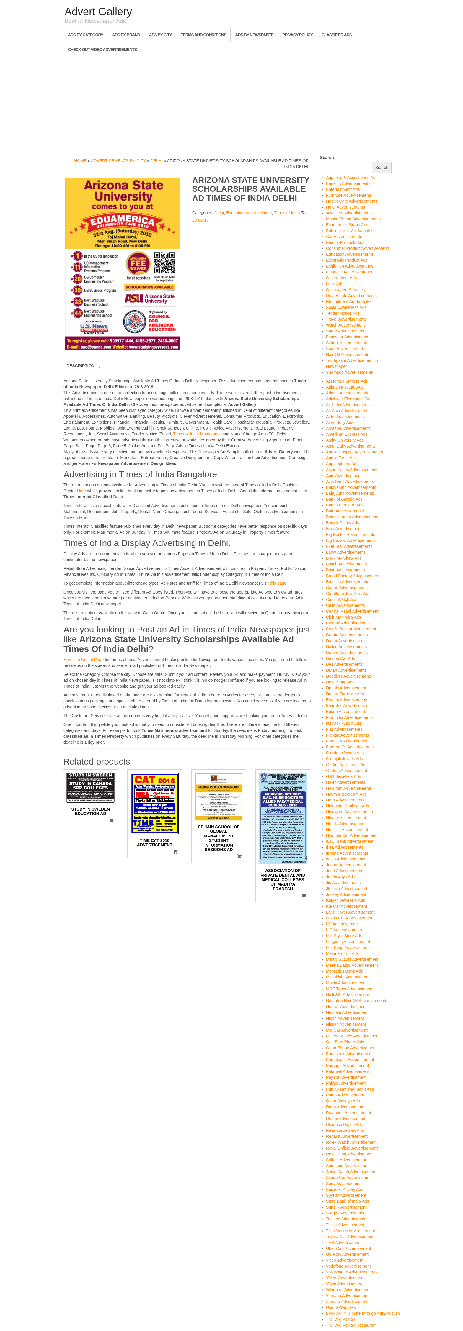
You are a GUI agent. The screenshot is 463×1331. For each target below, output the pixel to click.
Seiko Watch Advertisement (351, 1171)
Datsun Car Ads (340, 658)
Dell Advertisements (344, 664)
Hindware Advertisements (349, 811)
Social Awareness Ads (346, 307)
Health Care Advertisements (351, 201)
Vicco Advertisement (344, 1260)
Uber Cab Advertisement (348, 1248)
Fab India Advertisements (349, 717)
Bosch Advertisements (346, 564)
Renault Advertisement (347, 1136)
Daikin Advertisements (346, 646)
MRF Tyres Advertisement (350, 988)
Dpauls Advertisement (346, 688)
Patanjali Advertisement (347, 1071)
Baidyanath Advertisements (351, 487)
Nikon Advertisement (345, 1018)
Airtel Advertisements (345, 416)
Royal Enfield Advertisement (352, 1148)
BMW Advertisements (346, 552)
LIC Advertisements (344, 929)
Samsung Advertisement (348, 1165)
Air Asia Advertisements (347, 410)
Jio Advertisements (343, 882)
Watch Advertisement (345, 325)
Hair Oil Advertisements (347, 354)
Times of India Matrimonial (197, 434)
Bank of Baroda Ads (344, 499)
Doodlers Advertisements (349, 676)
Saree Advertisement (345, 331)
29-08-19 (200, 220)
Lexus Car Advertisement (349, 918)
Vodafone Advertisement (348, 1266)
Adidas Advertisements (347, 393)
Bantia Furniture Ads (344, 505)
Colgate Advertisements (348, 623)
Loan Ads (334, 283)
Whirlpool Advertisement (348, 1289)
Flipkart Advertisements (347, 735)
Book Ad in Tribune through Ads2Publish (363, 1313)
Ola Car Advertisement (347, 1030)
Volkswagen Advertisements (351, 1272)
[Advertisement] (231, 104)
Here (81, 491)
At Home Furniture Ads (347, 381)
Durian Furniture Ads (345, 693)
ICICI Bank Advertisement (349, 841)
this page (278, 583)
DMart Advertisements (346, 670)
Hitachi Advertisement (346, 817)
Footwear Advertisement (348, 337)
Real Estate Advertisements (351, 295)
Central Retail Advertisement (352, 611)
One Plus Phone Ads (345, 1042)
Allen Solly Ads (339, 422)
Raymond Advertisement (348, 1112)
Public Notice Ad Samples (349, 230)
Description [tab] (80, 365)
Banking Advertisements (348, 183)
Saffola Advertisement (346, 1160)
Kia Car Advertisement (346, 906)
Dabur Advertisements (346, 640)
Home (80, 160)
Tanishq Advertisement (347, 1219)
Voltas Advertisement (345, 1278)
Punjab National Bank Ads (350, 1089)
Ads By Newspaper (254, 34)
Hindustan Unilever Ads (347, 806)
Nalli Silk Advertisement (347, 994)
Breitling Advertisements (348, 581)
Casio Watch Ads (341, 599)
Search (327, 157)
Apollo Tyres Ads (341, 457)
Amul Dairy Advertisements (351, 446)
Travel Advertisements (346, 319)
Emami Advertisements (347, 699)
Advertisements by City (118, 160)
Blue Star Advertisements (349, 546)
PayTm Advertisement (346, 1077)
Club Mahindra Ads (343, 617)
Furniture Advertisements (349, 195)
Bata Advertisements (345, 511)
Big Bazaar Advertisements (351, 540)
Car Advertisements (344, 236)
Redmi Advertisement (345, 1118)
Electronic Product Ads (347, 260)
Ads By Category (85, 34)
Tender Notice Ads (343, 313)
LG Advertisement (342, 924)
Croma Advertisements (347, 634)
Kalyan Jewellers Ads (345, 900)
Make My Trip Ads (342, 953)
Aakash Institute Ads (344, 387)
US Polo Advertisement (347, 1254)
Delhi (157, 160)
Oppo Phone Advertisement (351, 1047)
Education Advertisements (350, 254)
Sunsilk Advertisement (346, 1207)
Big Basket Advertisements (350, 534)
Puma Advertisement (345, 1095)
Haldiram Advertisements (349, 788)
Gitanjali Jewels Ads (344, 758)
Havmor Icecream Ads (346, 794)
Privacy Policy (297, 34)
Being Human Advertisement (352, 516)
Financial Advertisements (349, 272)
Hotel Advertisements (345, 207)
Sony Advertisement (344, 1183)
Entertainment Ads (343, 189)
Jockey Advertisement (346, 894)
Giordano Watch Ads (345, 752)
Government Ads (341, 278)
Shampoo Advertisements (349, 372)
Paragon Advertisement (347, 1065)
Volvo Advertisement (344, 1283)
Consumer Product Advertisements (358, 248)
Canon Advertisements (347, 587)
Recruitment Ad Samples (348, 301)
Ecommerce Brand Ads (347, 224)
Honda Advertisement (346, 823)
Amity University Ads (345, 440)
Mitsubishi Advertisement (349, 977)
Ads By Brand (126, 34)
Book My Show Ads (344, 558)
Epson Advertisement (345, 711)
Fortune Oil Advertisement (350, 747)
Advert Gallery (98, 12)
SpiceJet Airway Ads (344, 1189)
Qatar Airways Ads (343, 1101)
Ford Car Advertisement (348, 741)
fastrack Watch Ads (343, 723)
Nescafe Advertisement (347, 1012)
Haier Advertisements (345, 782)
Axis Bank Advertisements (350, 481)
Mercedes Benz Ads (344, 971)
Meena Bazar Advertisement (352, 965)
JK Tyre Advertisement (346, 888)
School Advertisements (347, 342)
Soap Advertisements (345, 348)
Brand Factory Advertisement (352, 575)
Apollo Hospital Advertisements (354, 452)
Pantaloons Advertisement (350, 1059)
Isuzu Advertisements (345, 859)
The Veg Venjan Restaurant (351, 1325)
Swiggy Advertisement (346, 1213)
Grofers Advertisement (346, 770)
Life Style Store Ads (344, 935)
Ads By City (160, 34)
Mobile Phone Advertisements (353, 219)
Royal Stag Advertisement (350, 1154)
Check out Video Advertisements (102, 49)
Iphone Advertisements (347, 853)
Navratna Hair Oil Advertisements (356, 1000)
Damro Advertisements (347, 652)
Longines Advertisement (348, 941)
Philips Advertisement (346, 1083)
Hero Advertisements (345, 800)
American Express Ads (347, 434)
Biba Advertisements (345, 528)
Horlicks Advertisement (347, 829)
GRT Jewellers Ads (343, 776)
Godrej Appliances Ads (347, 764)
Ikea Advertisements (344, 847)
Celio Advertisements (345, 605)
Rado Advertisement (344, 1106)
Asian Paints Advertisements (352, 469)
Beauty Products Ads (345, 242)
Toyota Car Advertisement (349, 1236)
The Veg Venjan (340, 1319)
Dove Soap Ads (340, 682)
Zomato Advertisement (346, 1301)
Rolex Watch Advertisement (351, 1142)
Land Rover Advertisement (350, 912)
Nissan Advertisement (346, 1024)
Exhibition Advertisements (349, 266)
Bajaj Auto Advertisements (350, 493)
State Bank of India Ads (347, 1201)
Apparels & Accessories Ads (351, 177)
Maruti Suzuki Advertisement (352, 959)
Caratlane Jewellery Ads (348, 593)
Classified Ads (337, 34)
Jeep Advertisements (345, 870)
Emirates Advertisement (348, 705)
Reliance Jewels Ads (345, 1130)
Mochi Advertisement (345, 983)
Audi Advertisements (345, 475)
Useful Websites (341, 1307)
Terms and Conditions (203, 34)
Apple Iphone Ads (342, 463)
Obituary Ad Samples (345, 289)
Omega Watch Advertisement (353, 1036)
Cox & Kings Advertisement (351, 629)
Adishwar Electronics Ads (349, 398)
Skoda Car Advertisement (349, 1177)
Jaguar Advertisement (346, 865)
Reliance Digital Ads (344, 1124)
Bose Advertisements (345, 570)
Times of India (287, 212)
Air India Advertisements (348, 404)
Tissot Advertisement (345, 1224)
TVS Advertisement (343, 1242)
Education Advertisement (249, 212)
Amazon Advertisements (348, 428)
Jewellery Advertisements (349, 213)
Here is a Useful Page (83, 659)
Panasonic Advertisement (349, 1053)
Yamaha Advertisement (347, 1295)
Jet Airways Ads (340, 876)
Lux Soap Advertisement (348, 947)
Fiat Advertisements (344, 729)
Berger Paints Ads (342, 522)
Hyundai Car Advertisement (351, 835)
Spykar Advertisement (346, 1195)
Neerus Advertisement (346, 1006)
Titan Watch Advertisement (350, 1230)
